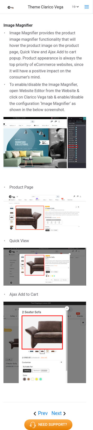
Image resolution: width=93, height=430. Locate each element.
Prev (43, 413)
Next (56, 413)
